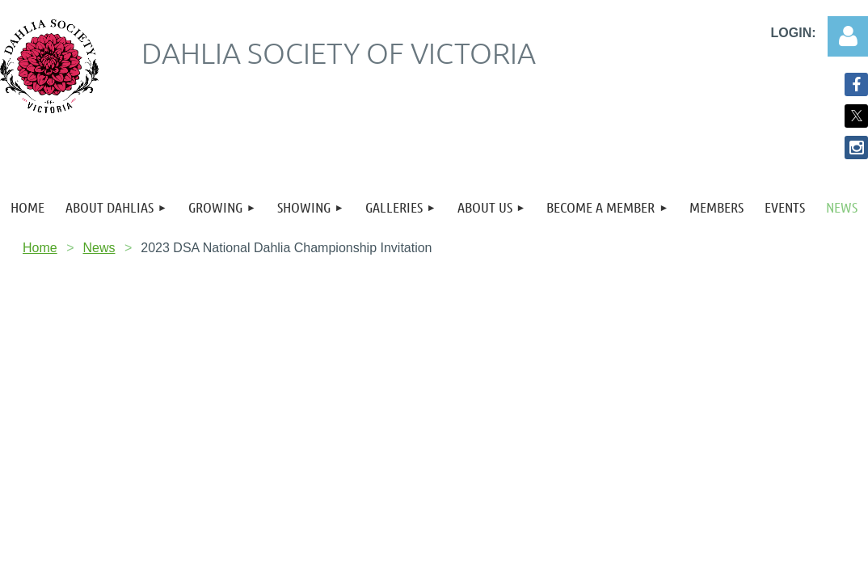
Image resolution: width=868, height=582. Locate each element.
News (98, 248)
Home (40, 248)
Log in (848, 36)
